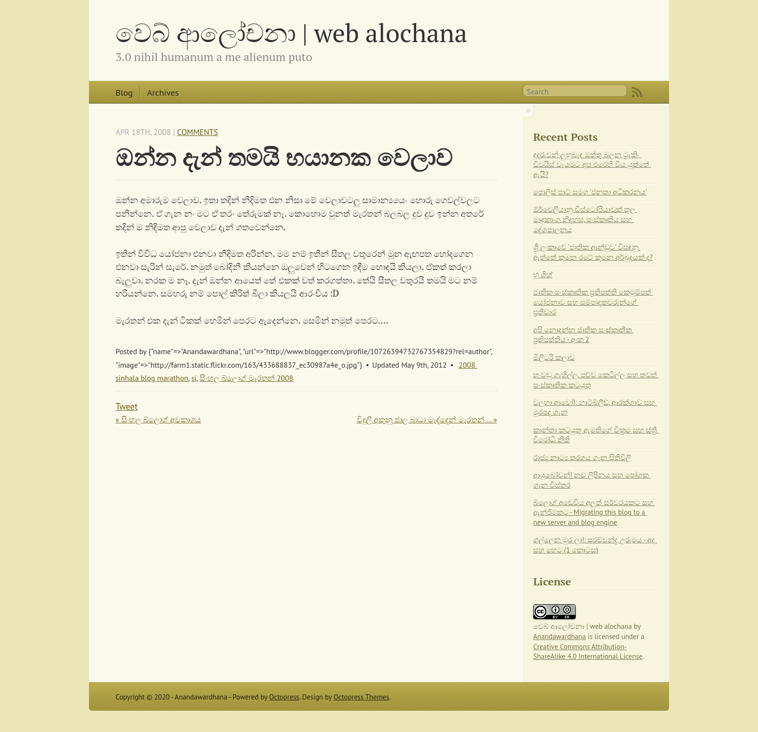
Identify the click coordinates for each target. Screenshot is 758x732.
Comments (197, 132)
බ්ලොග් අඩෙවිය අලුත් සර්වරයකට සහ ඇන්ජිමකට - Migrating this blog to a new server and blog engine (594, 512)
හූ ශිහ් (543, 274)
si (194, 378)
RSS (637, 92)
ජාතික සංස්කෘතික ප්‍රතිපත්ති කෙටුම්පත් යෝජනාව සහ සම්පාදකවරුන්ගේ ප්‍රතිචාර (593, 301)
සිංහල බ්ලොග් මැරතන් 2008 (246, 378)
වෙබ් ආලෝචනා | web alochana (291, 32)
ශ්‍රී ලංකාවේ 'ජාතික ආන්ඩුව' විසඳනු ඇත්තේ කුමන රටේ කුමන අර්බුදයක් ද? (593, 252)
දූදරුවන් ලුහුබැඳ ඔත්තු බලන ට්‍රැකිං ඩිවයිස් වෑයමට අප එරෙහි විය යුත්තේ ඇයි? (592, 164)
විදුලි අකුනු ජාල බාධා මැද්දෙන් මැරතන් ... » (427, 419)
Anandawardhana (559, 636)
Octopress (284, 697)
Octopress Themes (361, 697)
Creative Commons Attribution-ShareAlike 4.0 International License (587, 651)
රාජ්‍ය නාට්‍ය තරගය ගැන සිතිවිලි (582, 457)
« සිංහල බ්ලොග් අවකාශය (158, 419)
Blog (124, 92)
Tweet (127, 406)
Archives (162, 92)
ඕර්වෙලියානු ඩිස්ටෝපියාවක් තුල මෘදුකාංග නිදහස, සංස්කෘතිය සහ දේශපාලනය (585, 219)
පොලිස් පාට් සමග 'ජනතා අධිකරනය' (590, 191)
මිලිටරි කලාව (554, 357)
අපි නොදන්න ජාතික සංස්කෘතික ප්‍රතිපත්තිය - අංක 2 (583, 334)
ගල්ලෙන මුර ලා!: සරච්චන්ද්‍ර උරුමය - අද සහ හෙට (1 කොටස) (595, 544)
